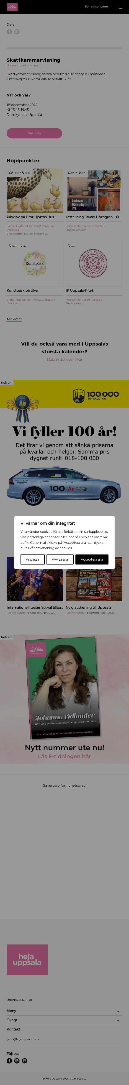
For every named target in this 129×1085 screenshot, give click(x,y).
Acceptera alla (92, 559)
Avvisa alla (60, 559)
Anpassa (32, 559)
